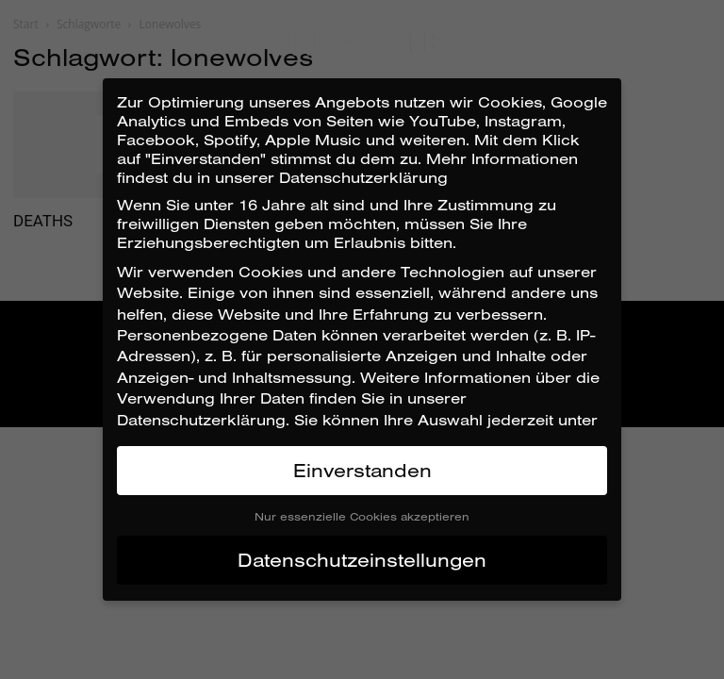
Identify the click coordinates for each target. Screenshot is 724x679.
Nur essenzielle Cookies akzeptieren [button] (362, 516)
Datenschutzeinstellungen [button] (362, 559)
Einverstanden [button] (362, 470)
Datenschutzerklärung (201, 419)
